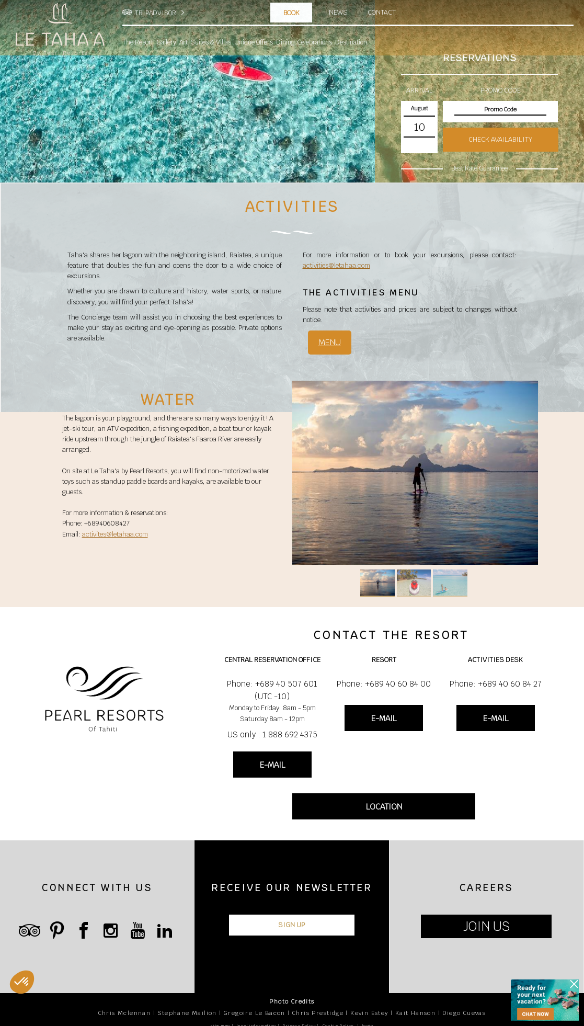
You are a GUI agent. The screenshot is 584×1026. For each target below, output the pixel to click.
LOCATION (384, 807)
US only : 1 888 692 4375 (272, 734)
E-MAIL (272, 765)
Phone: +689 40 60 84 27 (496, 684)
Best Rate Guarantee (479, 168)
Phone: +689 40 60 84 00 (384, 684)
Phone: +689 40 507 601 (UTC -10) (272, 690)
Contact (382, 12)
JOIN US (486, 926)
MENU (329, 342)
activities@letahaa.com (336, 265)
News (338, 12)
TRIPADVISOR (155, 13)
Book (291, 12)
